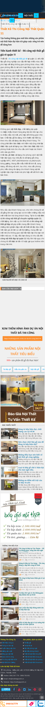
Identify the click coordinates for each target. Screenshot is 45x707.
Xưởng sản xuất (10, 25)
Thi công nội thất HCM (9, 659)
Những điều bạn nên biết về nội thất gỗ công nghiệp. (30, 456)
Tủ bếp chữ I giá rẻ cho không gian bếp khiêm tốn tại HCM (31, 594)
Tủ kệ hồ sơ (28, 645)
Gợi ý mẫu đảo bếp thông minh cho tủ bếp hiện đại (31, 609)
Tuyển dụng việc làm (9, 648)
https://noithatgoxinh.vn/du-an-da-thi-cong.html (21, 338)
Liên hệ (24, 25)
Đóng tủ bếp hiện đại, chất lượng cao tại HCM (30, 430)
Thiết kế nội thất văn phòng (33, 659)
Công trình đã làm (25, 20)
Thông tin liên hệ (7, 645)
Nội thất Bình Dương (8, 662)
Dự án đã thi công (8, 657)
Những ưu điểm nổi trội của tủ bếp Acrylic (30, 481)
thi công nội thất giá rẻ (17, 59)
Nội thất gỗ (30, 15)
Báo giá (34, 25)
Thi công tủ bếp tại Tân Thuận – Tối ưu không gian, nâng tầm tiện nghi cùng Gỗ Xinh (31, 550)
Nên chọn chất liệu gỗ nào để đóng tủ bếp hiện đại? (31, 443)
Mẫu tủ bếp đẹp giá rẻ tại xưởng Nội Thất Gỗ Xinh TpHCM (32, 623)
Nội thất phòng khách (31, 651)
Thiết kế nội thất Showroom (33, 662)
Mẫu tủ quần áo (21, 369)
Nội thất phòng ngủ (30, 648)
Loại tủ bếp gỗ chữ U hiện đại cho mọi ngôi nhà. (31, 468)
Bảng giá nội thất (7, 654)
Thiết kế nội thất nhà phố (32, 654)
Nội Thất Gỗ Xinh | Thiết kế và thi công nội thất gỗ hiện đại (11, 15)
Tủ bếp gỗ (7, 20)
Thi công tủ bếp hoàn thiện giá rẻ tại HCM (32, 579)
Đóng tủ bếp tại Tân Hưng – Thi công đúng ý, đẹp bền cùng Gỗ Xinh (32, 564)
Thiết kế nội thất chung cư (32, 657)
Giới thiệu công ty (7, 643)
